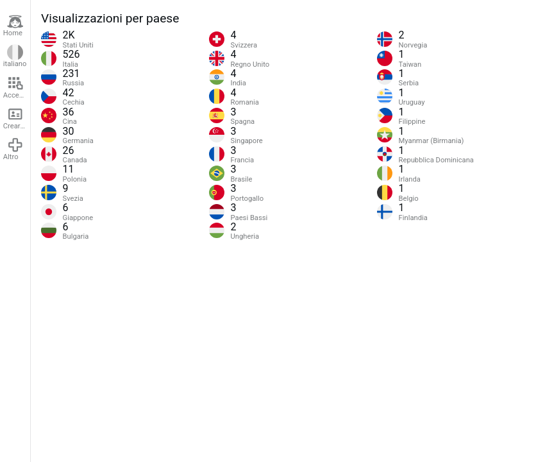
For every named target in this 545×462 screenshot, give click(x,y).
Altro (13, 149)
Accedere (16, 87)
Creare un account (16, 118)
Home (13, 25)
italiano (15, 56)
